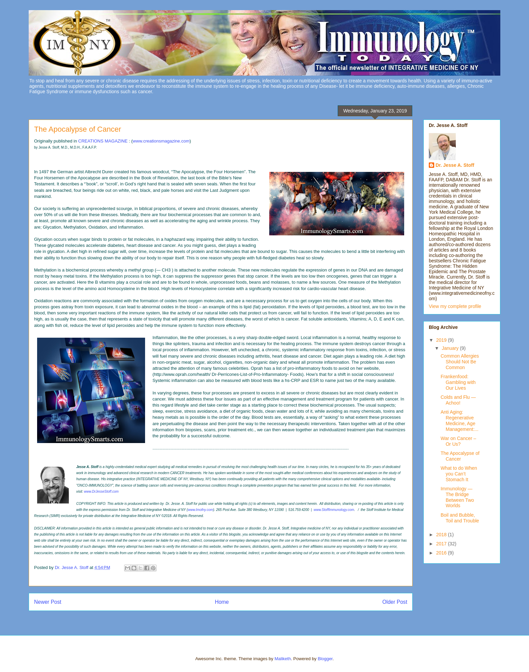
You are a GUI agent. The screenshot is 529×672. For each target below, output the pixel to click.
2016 (442, 552)
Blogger (325, 658)
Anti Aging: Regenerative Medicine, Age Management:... (459, 420)
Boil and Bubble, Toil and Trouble (460, 517)
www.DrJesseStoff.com (101, 491)
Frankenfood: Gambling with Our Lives (458, 382)
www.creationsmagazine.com (161, 141)
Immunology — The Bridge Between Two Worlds (457, 497)
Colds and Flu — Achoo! (458, 400)
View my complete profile (455, 306)
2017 (442, 543)
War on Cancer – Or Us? (458, 441)
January (451, 348)
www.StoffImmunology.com (334, 510)
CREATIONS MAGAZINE (103, 141)
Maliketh (283, 658)
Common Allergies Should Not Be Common (460, 361)
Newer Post (47, 602)
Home (222, 602)
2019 (442, 340)
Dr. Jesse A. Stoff (455, 165)
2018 (442, 534)
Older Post (394, 602)
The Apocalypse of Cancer (460, 456)
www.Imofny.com (200, 510)
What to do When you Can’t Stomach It (459, 473)
